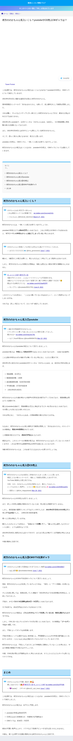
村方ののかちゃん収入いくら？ (17, 173)
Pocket (12, 84)
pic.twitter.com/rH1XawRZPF (37, 283)
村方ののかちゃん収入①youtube (17, 177)
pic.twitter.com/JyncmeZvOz (44, 213)
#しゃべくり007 (13, 275)
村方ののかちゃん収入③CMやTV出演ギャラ (21, 184)
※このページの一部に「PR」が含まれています (36, 8)
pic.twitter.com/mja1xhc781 (25, 334)
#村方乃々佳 (24, 275)
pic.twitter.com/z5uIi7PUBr (55, 684)
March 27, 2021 (39, 217)
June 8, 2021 (38, 287)
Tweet (7, 84)
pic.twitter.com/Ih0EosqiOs (58, 487)
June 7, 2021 (45, 250)
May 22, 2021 (42, 338)
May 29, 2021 (37, 490)
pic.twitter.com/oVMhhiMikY (55, 566)
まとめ (8, 188)
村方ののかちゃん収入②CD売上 (17, 181)
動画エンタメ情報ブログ (37, 3)
